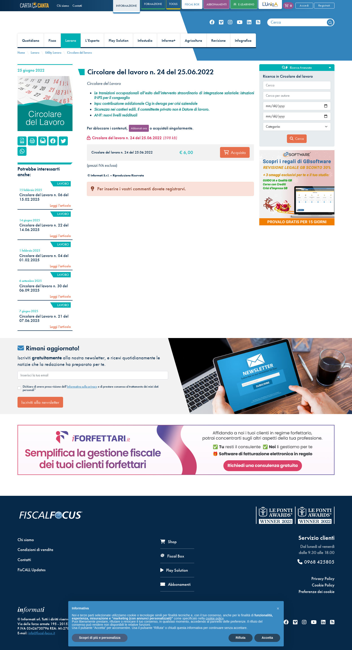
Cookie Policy (323, 585)
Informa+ (169, 50)
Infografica (243, 50)
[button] (278, 608)
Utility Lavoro (53, 63)
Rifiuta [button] (241, 637)
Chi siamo (63, 6)
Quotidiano (30, 50)
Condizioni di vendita (35, 550)
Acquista (235, 163)
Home (21, 63)
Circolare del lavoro (79, 63)
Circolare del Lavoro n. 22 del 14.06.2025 (43, 237)
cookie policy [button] (214, 618)
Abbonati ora (139, 138)
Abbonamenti (217, 4)
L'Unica (267, 4)
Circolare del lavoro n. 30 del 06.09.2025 (43, 298)
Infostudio (145, 50)
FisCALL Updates (32, 570)
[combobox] (300, 27)
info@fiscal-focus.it (41, 633)
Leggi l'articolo (60, 215)
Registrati (324, 5)
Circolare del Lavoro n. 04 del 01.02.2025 (43, 267)
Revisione (218, 50)
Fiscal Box (192, 4)
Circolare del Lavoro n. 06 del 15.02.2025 (43, 207)
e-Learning (243, 4)
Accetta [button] (267, 637)
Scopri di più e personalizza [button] (99, 637)
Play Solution (118, 50)
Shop (168, 542)
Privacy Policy (322, 578)
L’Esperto (92, 50)
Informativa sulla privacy (82, 397)
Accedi (304, 5)
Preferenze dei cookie (316, 591)
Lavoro (70, 50)
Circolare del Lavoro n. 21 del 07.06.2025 (43, 328)
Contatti (77, 6)
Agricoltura (193, 50)
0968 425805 (315, 562)
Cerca (297, 148)
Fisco (52, 50)
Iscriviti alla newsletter (40, 412)
